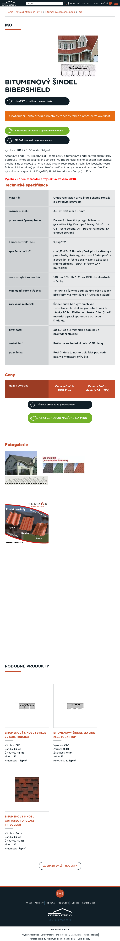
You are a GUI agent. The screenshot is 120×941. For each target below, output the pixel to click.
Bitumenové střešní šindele (60, 12)
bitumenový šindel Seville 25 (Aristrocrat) (25, 735)
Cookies (75, 903)
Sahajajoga (69, 939)
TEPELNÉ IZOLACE (80, 3)
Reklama (50, 903)
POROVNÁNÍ (102, 4)
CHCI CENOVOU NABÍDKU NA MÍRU (58, 418)
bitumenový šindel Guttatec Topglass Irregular (19, 820)
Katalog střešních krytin (29, 12)
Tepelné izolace (90, 935)
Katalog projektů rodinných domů (46, 939)
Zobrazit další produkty (60, 866)
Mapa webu (63, 903)
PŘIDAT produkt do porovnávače (29, 140)
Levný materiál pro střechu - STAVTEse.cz (61, 935)
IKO (80, 12)
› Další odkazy (83, 939)
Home (9, 12)
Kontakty (39, 903)
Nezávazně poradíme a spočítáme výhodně (35, 130)
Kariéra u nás (88, 903)
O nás (29, 903)
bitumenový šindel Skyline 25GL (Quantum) (74, 735)
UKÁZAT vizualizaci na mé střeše (29, 101)
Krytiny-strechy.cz (30, 935)
